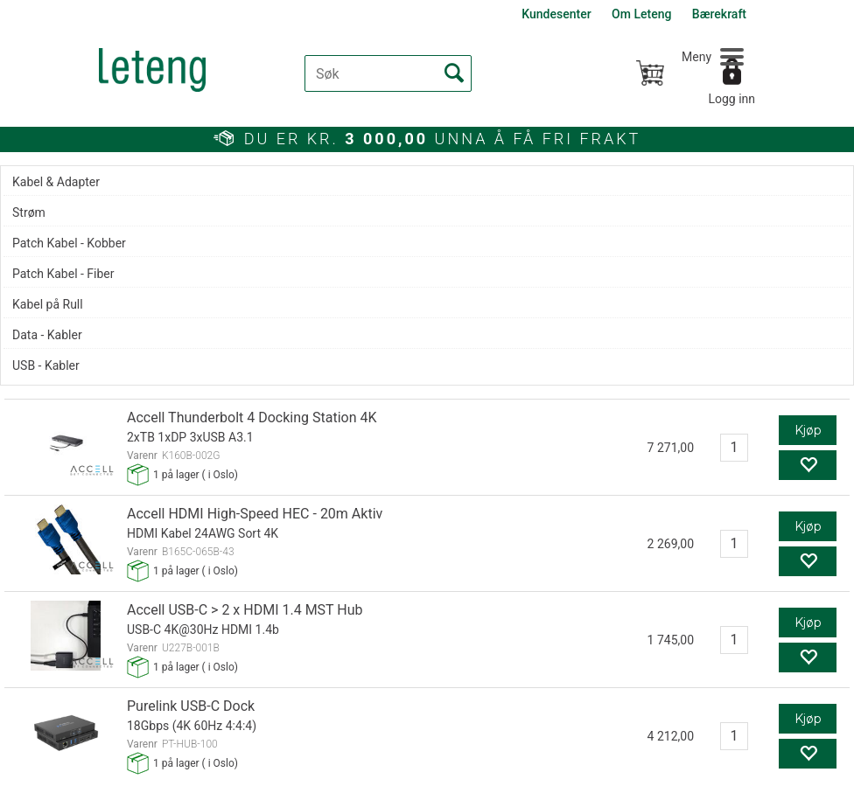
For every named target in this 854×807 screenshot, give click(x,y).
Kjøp (808, 430)
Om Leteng (641, 14)
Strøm (29, 212)
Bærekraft (719, 14)
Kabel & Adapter (56, 182)
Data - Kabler (47, 335)
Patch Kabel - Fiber (63, 274)
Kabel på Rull (47, 304)
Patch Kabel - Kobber (69, 243)
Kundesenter (556, 14)
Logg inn (731, 99)
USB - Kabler (46, 365)
